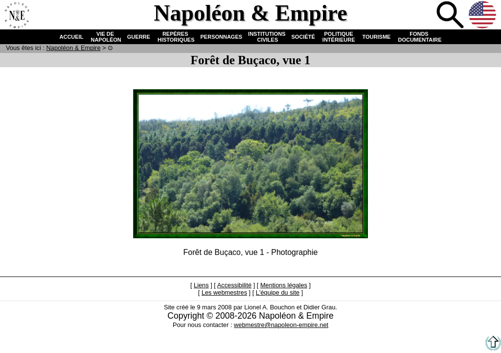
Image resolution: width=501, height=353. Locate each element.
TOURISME (377, 37)
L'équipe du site (277, 292)
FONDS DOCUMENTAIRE (418, 37)
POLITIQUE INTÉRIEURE (339, 37)
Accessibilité (234, 285)
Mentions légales (283, 285)
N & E (73, 47)
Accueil (16, 15)
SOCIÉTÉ (303, 37)
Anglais (483, 15)
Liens (201, 285)
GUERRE (138, 37)
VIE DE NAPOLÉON (105, 37)
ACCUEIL (72, 37)
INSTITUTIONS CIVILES (266, 37)
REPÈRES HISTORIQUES (175, 37)
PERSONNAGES (222, 37)
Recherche (451, 15)
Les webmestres (224, 292)
